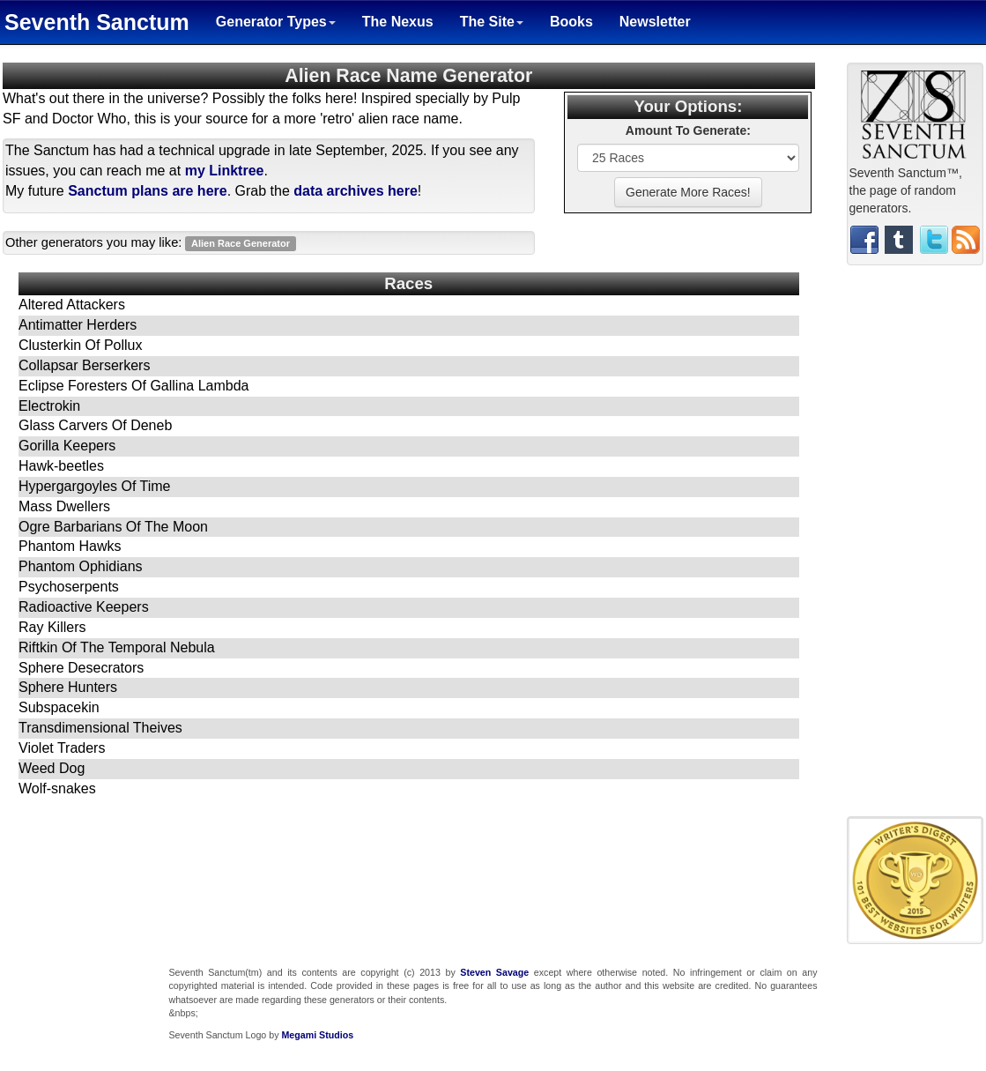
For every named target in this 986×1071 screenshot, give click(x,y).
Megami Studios (317, 1035)
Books (571, 21)
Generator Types (276, 21)
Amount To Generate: (688, 130)
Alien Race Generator (240, 243)
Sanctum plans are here (147, 190)
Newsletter (655, 21)
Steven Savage (494, 972)
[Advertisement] (915, 547)
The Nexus (398, 21)
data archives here (355, 190)
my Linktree (224, 170)
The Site (491, 21)
